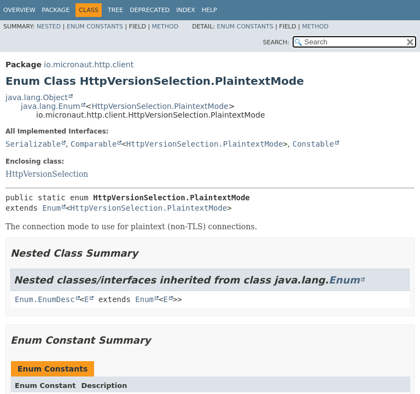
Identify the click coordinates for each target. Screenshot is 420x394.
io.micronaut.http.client (88, 64)
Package (56, 10)
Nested (49, 26)
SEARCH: (276, 42)
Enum (51, 208)
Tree (115, 10)
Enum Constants (95, 26)
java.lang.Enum (50, 106)
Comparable (93, 144)
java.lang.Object (36, 97)
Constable (313, 144)
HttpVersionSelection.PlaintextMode (159, 106)
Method (165, 26)
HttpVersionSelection (46, 174)
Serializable (33, 144)
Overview (19, 10)
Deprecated (150, 10)
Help (209, 10)
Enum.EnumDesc (45, 299)
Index (185, 10)
